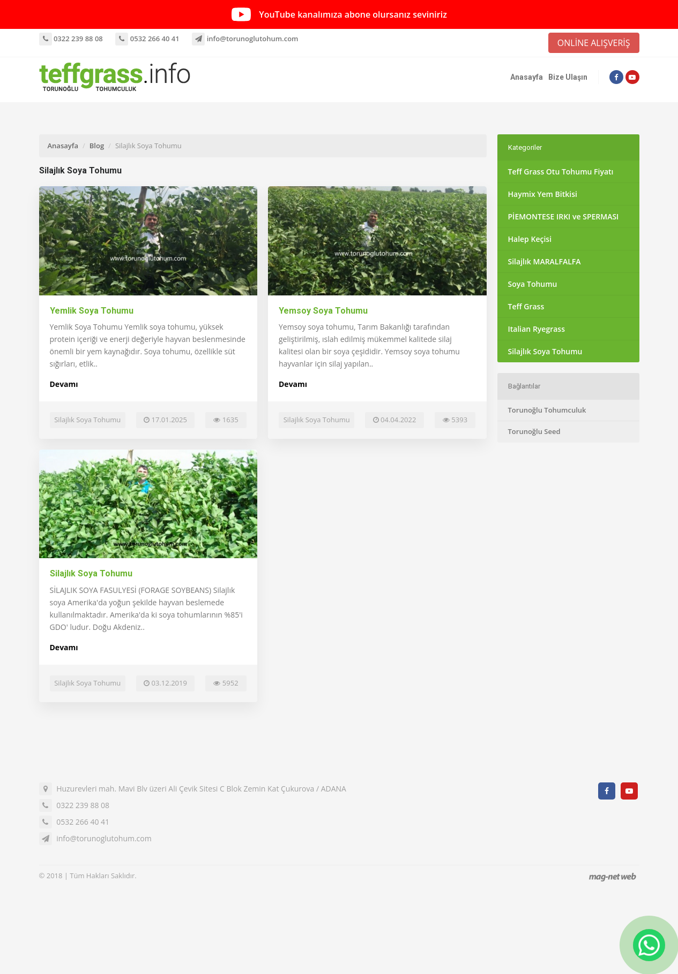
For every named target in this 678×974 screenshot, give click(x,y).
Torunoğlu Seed (534, 431)
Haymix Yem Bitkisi (542, 194)
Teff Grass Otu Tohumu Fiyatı (561, 171)
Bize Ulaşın (567, 77)
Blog (97, 145)
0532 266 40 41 (147, 38)
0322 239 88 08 (71, 38)
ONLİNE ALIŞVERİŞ (593, 43)
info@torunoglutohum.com (245, 38)
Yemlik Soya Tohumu (91, 311)
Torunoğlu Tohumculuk (547, 410)
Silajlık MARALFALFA (544, 261)
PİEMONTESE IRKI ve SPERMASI (563, 216)
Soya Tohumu (532, 284)
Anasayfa (526, 77)
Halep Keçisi (530, 239)
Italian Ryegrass (536, 329)
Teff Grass (526, 306)
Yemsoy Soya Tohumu (323, 311)
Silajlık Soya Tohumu (91, 573)
